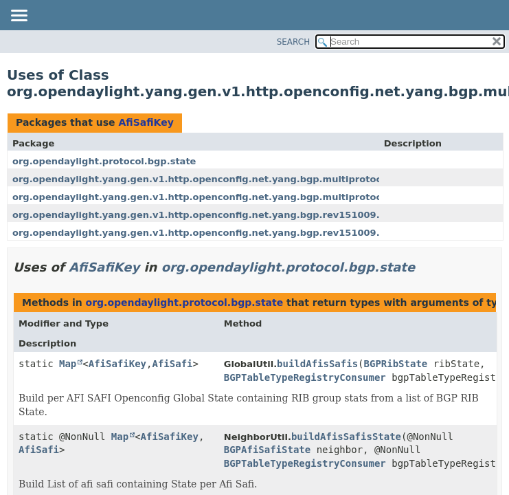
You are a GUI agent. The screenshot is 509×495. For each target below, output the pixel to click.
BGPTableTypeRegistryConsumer (305, 377)
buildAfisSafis (317, 363)
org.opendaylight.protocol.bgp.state (104, 161)
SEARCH (293, 42)
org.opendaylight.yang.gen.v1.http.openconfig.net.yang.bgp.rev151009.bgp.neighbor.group (245, 233)
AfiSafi (172, 363)
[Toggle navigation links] (18, 16)
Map (67, 363)
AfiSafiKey (145, 122)
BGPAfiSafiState (267, 449)
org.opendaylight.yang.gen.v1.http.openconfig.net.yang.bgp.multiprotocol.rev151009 (230, 179)
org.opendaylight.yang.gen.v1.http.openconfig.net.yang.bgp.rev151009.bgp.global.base (236, 215)
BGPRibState (396, 363)
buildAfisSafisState (346, 436)
